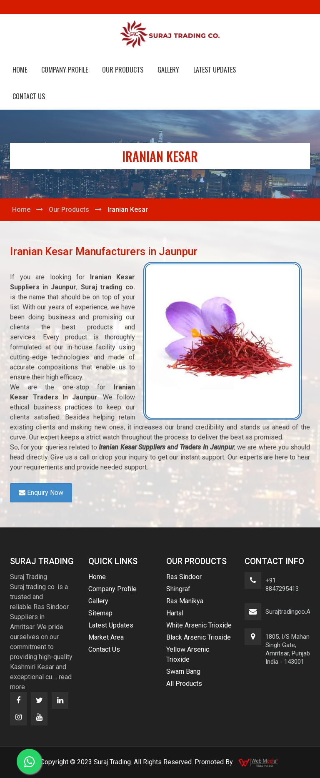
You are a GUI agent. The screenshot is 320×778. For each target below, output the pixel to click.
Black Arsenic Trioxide (198, 637)
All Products (184, 684)
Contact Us (28, 96)
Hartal (174, 613)
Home (19, 70)
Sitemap (100, 613)
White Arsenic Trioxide (199, 625)
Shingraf (178, 589)
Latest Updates (214, 70)
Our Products (122, 70)
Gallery (168, 70)
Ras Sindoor (184, 577)
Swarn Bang (183, 671)
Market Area (106, 637)
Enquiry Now (41, 493)
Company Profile (64, 70)
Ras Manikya (184, 601)
